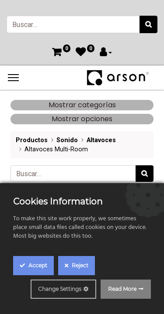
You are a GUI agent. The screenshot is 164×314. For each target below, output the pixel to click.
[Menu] (13, 77)
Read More (122, 289)
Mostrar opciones (82, 119)
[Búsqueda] (148, 24)
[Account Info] (106, 53)
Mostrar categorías (82, 105)
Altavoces (101, 140)
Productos (32, 140)
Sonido (67, 140)
